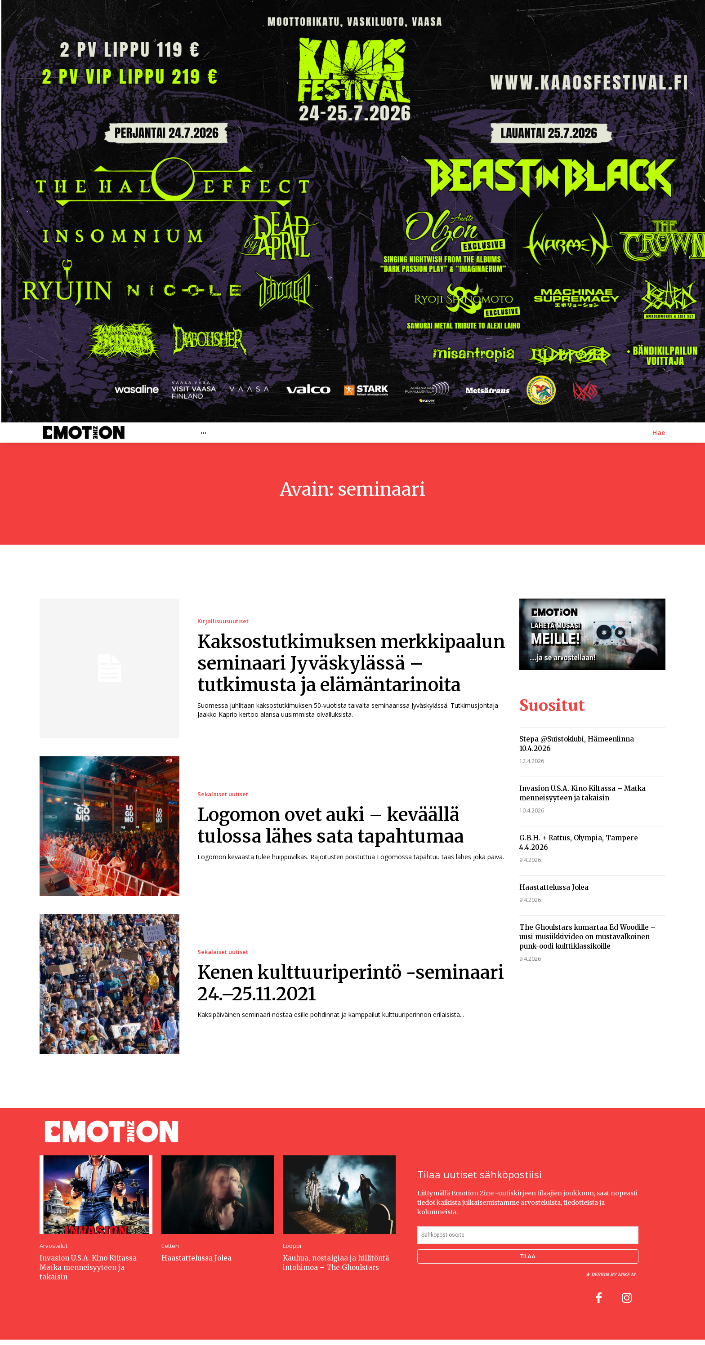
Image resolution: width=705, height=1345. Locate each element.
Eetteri (170, 1246)
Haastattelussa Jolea (554, 887)
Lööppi (292, 1246)
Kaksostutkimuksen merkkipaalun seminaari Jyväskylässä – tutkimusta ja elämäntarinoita (351, 663)
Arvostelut (53, 1246)
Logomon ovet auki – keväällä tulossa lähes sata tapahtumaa (330, 825)
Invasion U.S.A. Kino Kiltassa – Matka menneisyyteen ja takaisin (91, 1267)
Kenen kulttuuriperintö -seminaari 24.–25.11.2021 (350, 983)
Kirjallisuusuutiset (223, 621)
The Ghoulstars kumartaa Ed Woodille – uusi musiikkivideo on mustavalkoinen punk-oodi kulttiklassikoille (587, 936)
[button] (658, 432)
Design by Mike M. (614, 1275)
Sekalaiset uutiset (222, 794)
